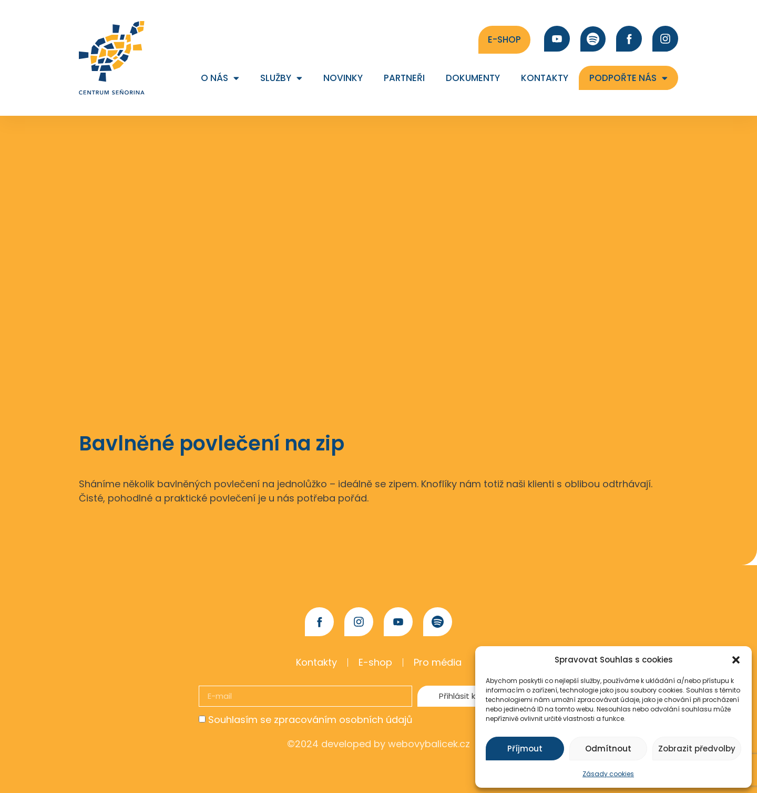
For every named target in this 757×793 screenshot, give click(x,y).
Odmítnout (608, 748)
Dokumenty (473, 78)
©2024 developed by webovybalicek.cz (378, 743)
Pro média (438, 662)
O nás (220, 78)
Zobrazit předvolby (696, 748)
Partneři (404, 78)
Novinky (343, 78)
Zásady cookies (608, 773)
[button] (736, 660)
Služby (281, 78)
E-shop (375, 662)
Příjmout (525, 748)
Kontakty (544, 78)
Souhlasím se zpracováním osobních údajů (310, 719)
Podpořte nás (628, 78)
